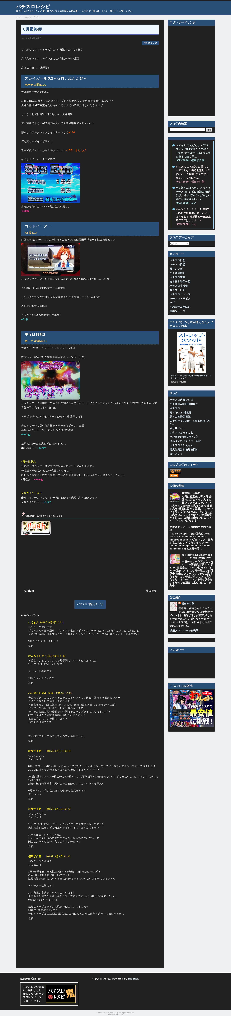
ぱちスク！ (176, 453)
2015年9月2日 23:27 (58, 856)
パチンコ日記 (177, 264)
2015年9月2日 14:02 (60, 693)
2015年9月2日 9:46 (53, 656)
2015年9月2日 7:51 (51, 622)
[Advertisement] (90, 561)
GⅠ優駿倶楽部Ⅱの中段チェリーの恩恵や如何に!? (197, 556)
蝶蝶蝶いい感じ (191, 493)
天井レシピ (176, 268)
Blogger (133, 978)
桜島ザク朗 (34, 751)
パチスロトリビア (180, 298)
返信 (31, 645)
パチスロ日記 (150, 43)
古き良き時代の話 (180, 281)
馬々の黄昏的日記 (180, 416)
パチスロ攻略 (177, 277)
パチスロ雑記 (177, 273)
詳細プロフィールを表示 (184, 630)
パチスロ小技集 (179, 285)
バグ (172, 302)
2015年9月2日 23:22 (58, 809)
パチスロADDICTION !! (184, 404)
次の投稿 (29, 590)
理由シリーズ (177, 311)
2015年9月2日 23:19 (58, 751)
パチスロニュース (180, 294)
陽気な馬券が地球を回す (184, 449)
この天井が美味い (180, 307)
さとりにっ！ (177, 428)
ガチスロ (175, 408)
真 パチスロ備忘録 (180, 412)
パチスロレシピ (33, 6)
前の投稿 (151, 590)
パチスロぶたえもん (181, 445)
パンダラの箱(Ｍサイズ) (184, 436)
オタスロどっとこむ (181, 432)
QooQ (120, 1015)
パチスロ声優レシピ (181, 399)
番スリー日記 (177, 290)
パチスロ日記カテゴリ (90, 604)
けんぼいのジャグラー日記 (185, 441)
